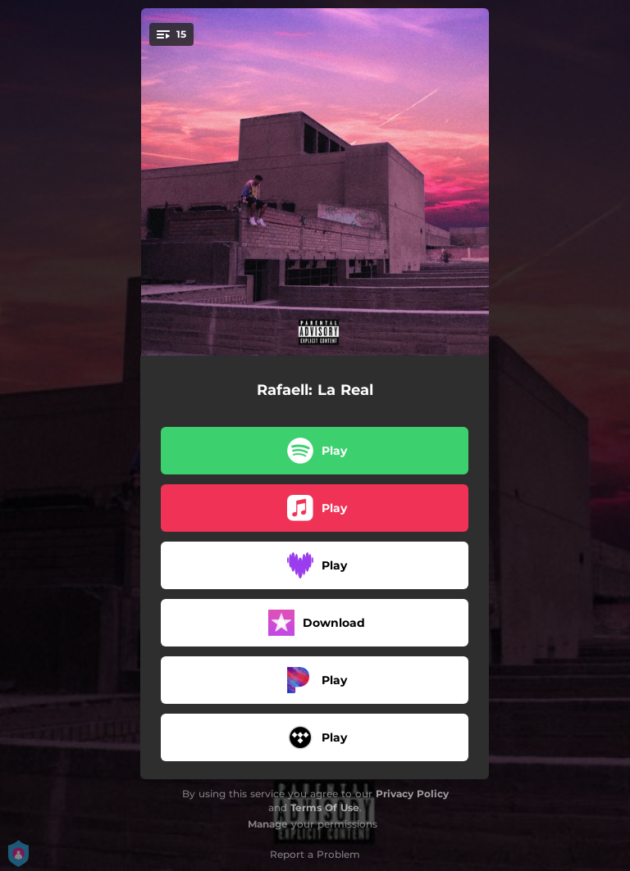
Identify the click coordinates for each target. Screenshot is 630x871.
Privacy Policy (412, 793)
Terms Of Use (324, 807)
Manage (268, 824)
